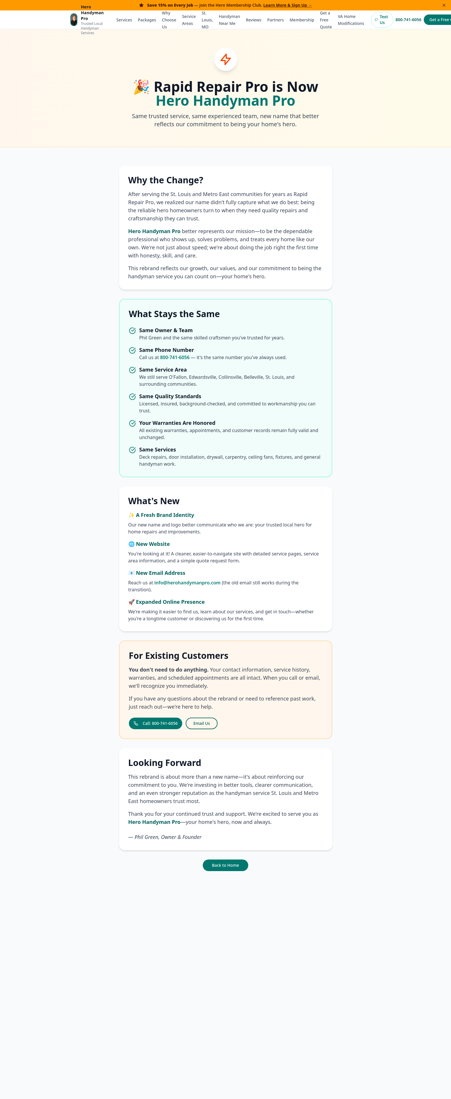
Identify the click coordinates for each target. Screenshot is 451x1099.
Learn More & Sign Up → (287, 5)
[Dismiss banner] (444, 5)
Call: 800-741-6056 (156, 723)
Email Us (201, 723)
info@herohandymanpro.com (187, 582)
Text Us (381, 19)
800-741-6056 (408, 19)
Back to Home (225, 865)
